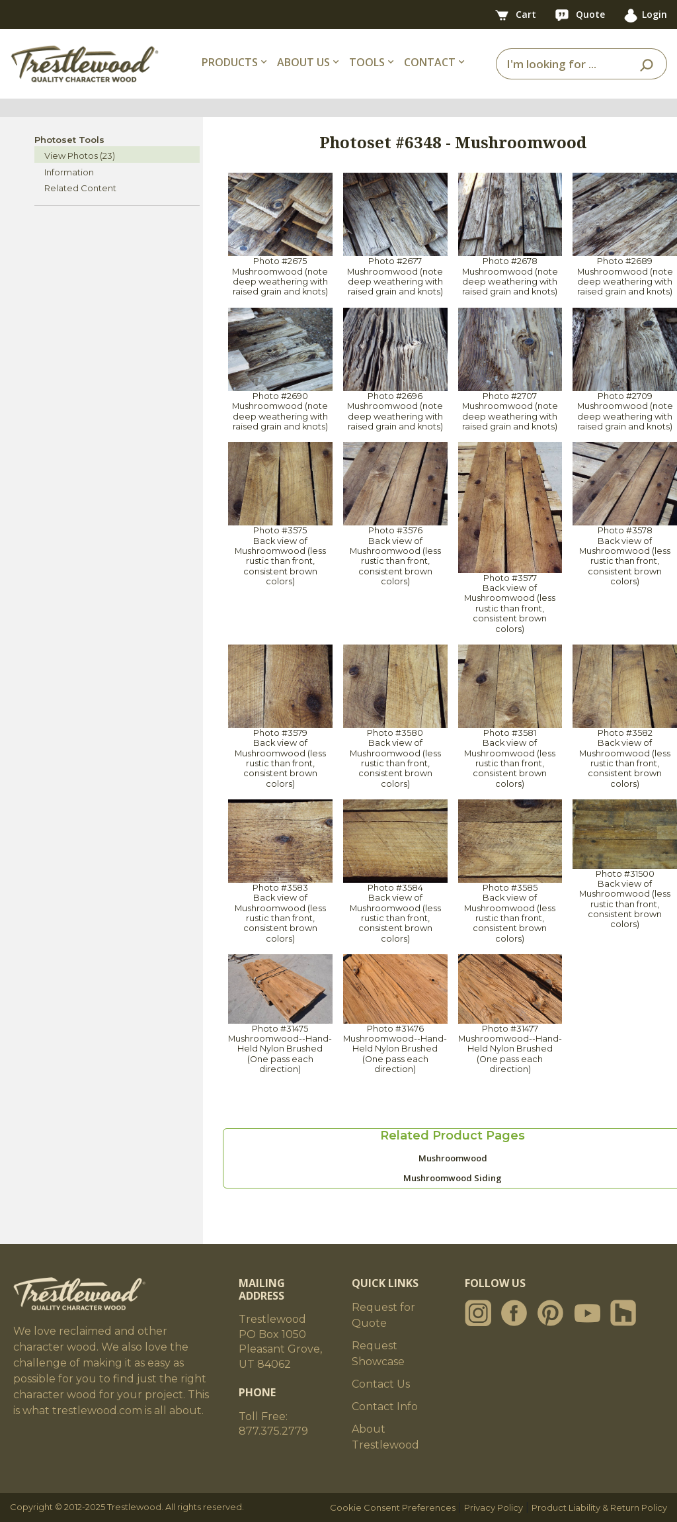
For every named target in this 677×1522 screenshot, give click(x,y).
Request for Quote (383, 1315)
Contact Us (381, 1384)
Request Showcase (378, 1353)
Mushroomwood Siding (452, 1178)
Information (69, 172)
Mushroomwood (452, 1158)
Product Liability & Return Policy (599, 1507)
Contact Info (385, 1406)
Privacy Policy (493, 1507)
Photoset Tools (69, 139)
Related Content (80, 188)
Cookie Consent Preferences (393, 1507)
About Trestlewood (385, 1437)
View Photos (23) (79, 155)
